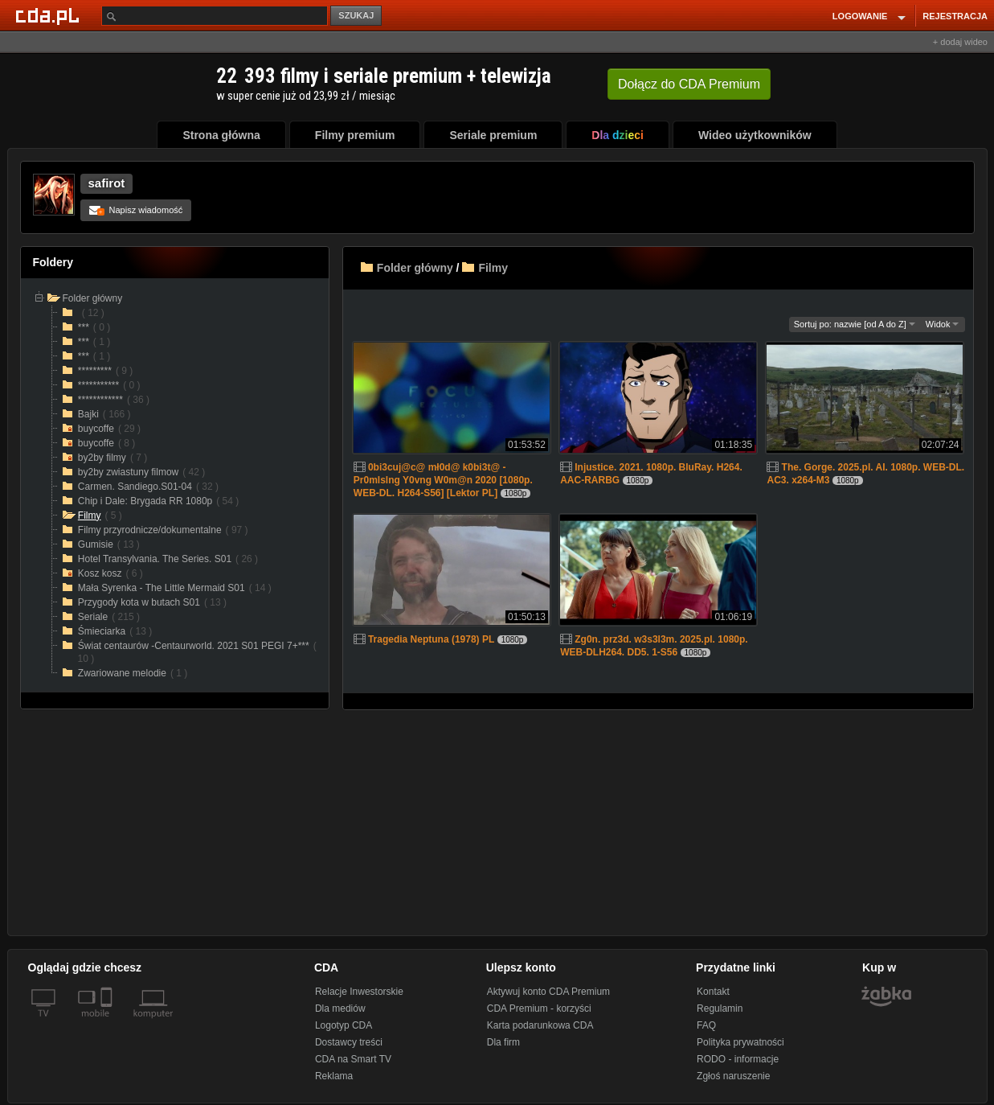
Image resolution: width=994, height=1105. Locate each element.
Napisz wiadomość (136, 210)
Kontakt (713, 991)
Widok (942, 324)
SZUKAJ (356, 15)
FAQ (706, 1025)
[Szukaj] (214, 16)
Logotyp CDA (343, 1025)
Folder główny (415, 267)
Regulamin (719, 1008)
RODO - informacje (738, 1059)
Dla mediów (340, 1008)
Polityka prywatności (740, 1042)
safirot (106, 183)
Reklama (334, 1076)
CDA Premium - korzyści (539, 1008)
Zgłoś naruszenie (733, 1076)
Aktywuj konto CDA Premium (548, 991)
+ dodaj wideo (960, 42)
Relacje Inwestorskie (359, 991)
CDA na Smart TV (353, 1059)
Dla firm (503, 1042)
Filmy (493, 267)
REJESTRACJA (955, 16)
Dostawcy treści (348, 1042)
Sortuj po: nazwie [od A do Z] (854, 324)
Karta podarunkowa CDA (540, 1025)
